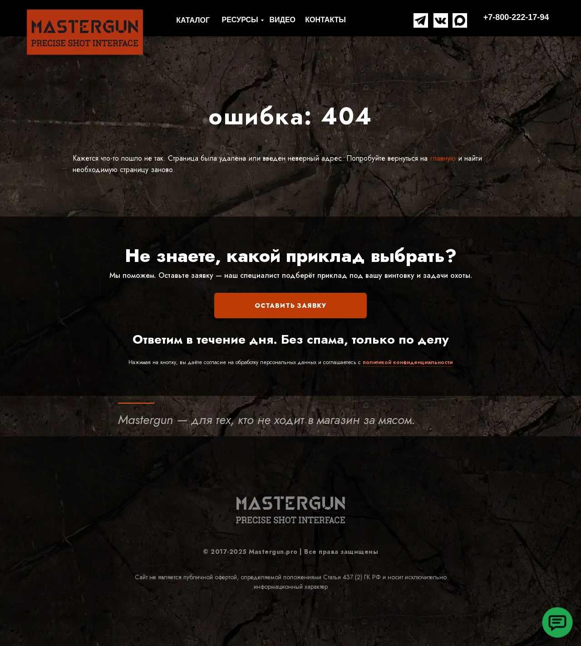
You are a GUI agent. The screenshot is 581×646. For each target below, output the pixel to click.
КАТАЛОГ (193, 20)
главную (442, 158)
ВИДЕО (282, 20)
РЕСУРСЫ (240, 20)
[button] (557, 622)
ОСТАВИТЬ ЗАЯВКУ (290, 305)
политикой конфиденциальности (408, 362)
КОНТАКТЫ (325, 20)
